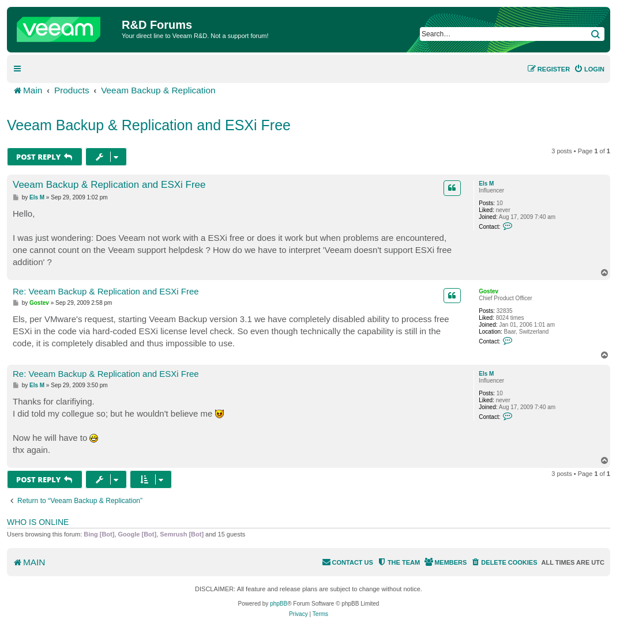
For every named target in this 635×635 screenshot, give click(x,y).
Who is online (38, 522)
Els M (486, 183)
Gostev (488, 291)
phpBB (278, 603)
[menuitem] (589, 69)
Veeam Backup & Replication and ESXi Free (149, 125)
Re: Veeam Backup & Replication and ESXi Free (106, 291)
